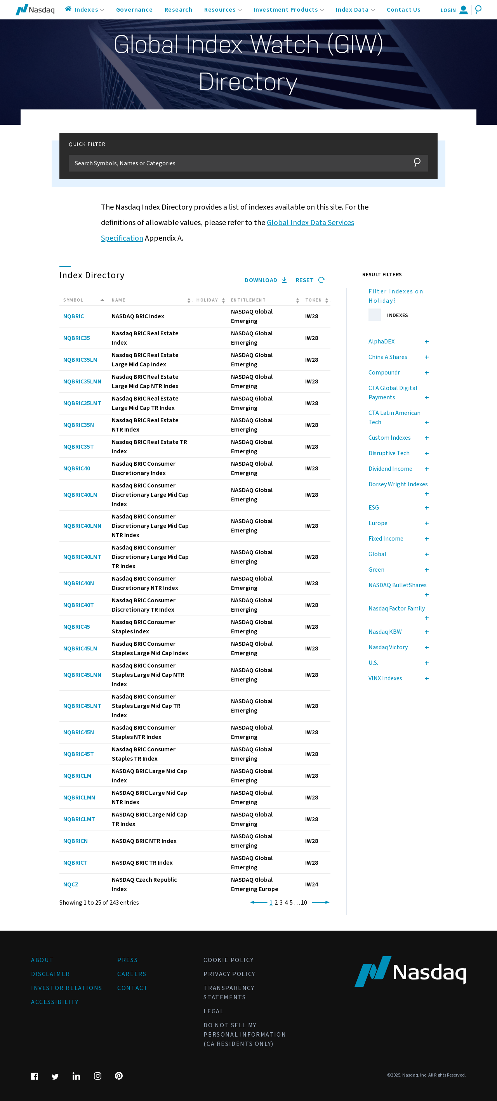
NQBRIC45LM (80, 648)
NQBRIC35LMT (82, 403)
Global (377, 554)
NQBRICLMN (79, 797)
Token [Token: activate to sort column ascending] (313, 300)
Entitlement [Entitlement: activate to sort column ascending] (248, 300)
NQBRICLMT (79, 819)
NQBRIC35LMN (82, 381)
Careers (131, 974)
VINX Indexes (385, 678)
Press (127, 960)
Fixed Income (385, 538)
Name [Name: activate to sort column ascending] (118, 300)
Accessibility (55, 1002)
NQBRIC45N (78, 732)
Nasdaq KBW (385, 632)
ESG (373, 507)
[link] (257, 902)
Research (179, 9)
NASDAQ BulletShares (397, 585)
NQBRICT (75, 862)
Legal (213, 1011)
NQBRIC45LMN (82, 675)
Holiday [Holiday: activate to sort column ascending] (207, 300)
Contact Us (404, 9)
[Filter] (236, 163)
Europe (378, 523)
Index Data (352, 9)
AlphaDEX (381, 341)
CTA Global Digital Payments (392, 393)
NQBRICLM (77, 776)
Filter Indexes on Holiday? (395, 296)
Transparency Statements (228, 993)
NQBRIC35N (78, 425)
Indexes (86, 9)
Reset (310, 280)
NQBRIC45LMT (82, 706)
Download (266, 280)
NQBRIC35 (76, 338)
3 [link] (281, 902)
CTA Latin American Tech (394, 418)
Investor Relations (67, 988)
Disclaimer (50, 974)
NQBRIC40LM (80, 495)
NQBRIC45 (76, 626)
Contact (132, 988)
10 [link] (304, 902)
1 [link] (271, 902)
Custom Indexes (389, 437)
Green (376, 569)
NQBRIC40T (78, 605)
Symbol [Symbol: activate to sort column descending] (73, 300)
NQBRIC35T (78, 446)
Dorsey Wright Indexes (398, 484)
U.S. (373, 663)
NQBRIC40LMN (82, 526)
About (42, 960)
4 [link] (286, 902)
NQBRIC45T (78, 754)
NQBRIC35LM (80, 359)
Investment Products (286, 9)
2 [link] (276, 902)
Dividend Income (390, 469)
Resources (220, 9)
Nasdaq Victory (388, 647)
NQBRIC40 (76, 468)
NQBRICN (75, 841)
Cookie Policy (228, 960)
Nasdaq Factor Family (396, 608)
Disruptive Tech (389, 453)
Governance (134, 9)
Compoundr (384, 372)
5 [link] (291, 902)
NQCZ (70, 884)
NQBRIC (73, 316)
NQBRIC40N (78, 583)
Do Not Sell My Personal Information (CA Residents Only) (244, 1034)
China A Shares (387, 357)
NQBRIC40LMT (82, 557)
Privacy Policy (229, 974)
